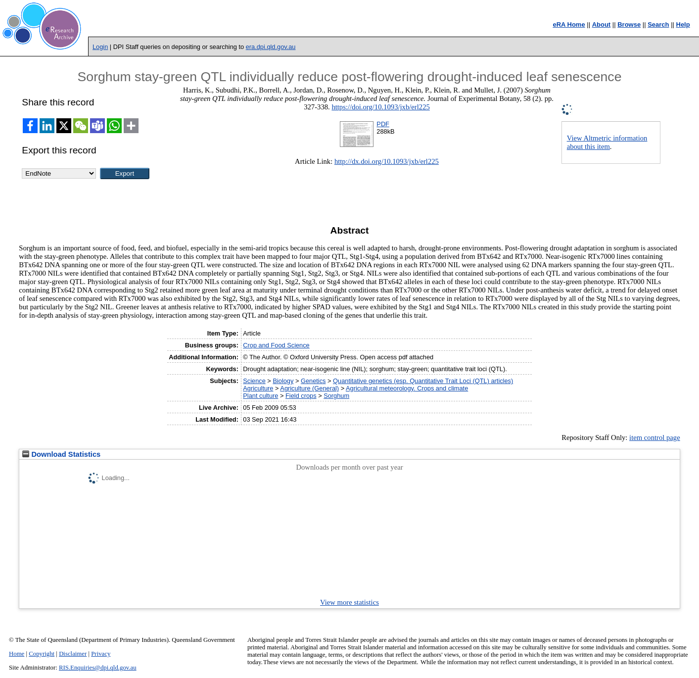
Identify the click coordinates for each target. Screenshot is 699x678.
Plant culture (260, 395)
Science (254, 381)
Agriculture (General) (309, 388)
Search (658, 24)
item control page (654, 437)
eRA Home (569, 24)
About (601, 24)
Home (16, 653)
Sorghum (336, 395)
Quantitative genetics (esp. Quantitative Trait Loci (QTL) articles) (423, 381)
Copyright (41, 653)
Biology (283, 381)
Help (683, 24)
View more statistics (349, 602)
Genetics (313, 381)
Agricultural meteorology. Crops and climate (407, 388)
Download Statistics (61, 454)
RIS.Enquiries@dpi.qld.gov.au (98, 667)
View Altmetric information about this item (607, 142)
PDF (382, 124)
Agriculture (258, 388)
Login (100, 46)
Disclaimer (73, 653)
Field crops (301, 395)
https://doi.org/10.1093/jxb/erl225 (380, 107)
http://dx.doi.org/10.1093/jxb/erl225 (386, 161)
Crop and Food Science (276, 345)
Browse (629, 24)
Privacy (100, 653)
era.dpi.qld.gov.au (271, 46)
